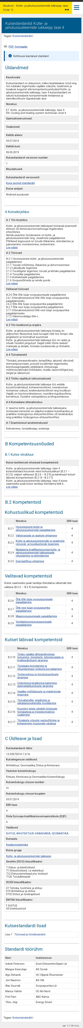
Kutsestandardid (22, 36)
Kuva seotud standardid (20, 183)
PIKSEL (76, 1026)
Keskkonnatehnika (17, 844)
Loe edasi (12, 247)
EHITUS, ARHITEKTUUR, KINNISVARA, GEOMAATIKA (37, 833)
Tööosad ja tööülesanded (29, 934)
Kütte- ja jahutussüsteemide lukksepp (28, 856)
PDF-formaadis (17, 46)
